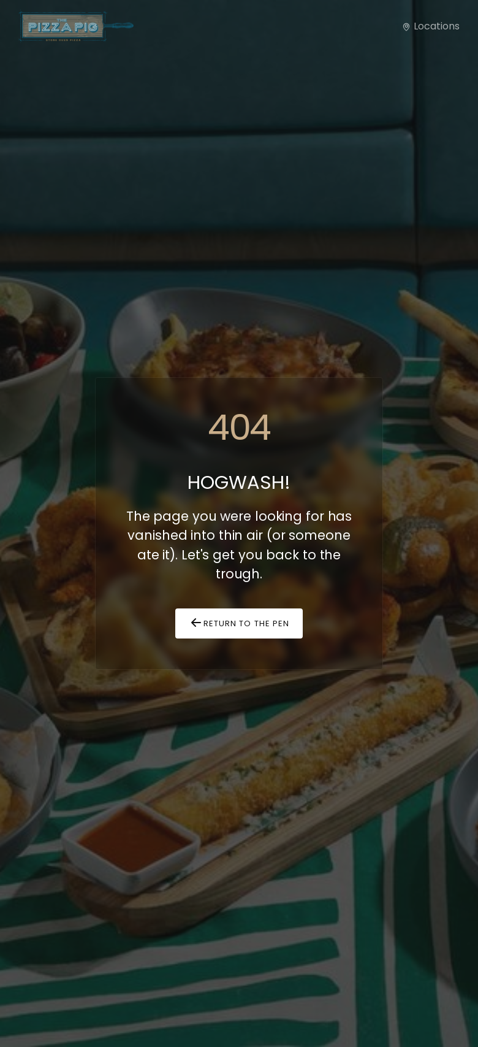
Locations (430, 26)
